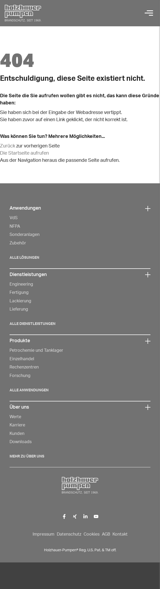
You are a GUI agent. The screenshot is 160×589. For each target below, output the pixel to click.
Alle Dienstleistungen (32, 324)
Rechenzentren (24, 367)
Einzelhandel (22, 359)
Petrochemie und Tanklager (36, 350)
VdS (14, 218)
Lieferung (19, 309)
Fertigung (19, 292)
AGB (106, 534)
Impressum (43, 534)
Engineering (21, 284)
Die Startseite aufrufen (24, 153)
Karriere (17, 425)
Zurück (7, 146)
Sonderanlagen (25, 234)
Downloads (21, 442)
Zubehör (18, 243)
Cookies (92, 534)
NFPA (15, 226)
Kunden (17, 433)
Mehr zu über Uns (27, 456)
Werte (15, 417)
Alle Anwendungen (29, 390)
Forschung (20, 376)
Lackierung (20, 301)
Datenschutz (69, 534)
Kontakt (120, 534)
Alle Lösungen (24, 258)
